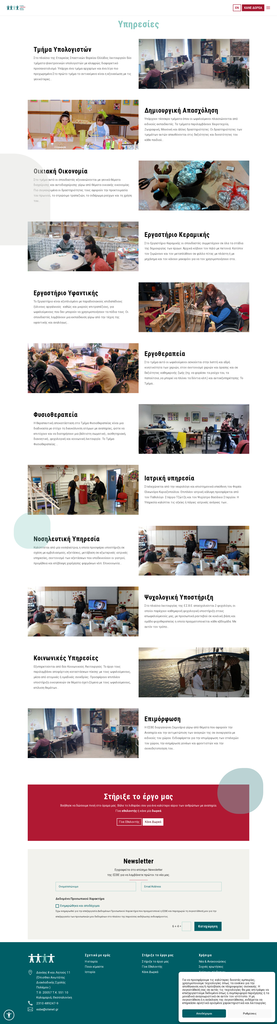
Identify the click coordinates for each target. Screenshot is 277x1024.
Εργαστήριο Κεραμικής (177, 235)
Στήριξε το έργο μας (155, 961)
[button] (9, 1015)
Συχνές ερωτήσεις (211, 966)
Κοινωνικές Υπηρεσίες (66, 658)
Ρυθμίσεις (249, 1013)
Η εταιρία (91, 961)
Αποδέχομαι (204, 1013)
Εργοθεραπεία (164, 354)
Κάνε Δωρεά (153, 822)
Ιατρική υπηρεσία (169, 478)
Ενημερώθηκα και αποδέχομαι (78, 906)
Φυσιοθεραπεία (56, 415)
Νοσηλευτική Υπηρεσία (67, 539)
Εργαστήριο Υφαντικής (66, 293)
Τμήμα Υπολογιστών (62, 49)
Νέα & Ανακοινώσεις (212, 961)
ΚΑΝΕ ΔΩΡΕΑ (253, 8)
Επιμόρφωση (162, 719)
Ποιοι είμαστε (94, 966)
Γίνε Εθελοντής (129, 822)
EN (237, 8)
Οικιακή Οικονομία (61, 171)
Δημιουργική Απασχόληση (181, 110)
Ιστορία (90, 972)
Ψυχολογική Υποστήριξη (178, 597)
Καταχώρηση (208, 926)
